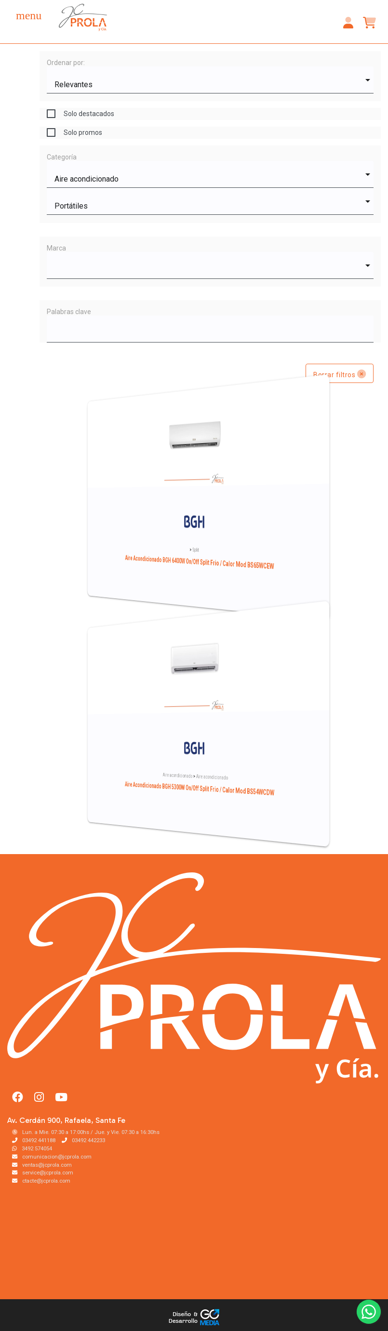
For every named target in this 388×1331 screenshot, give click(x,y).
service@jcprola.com (42, 1173)
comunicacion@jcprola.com (52, 1157)
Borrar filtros (339, 373)
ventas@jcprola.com (42, 1165)
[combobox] (210, 79)
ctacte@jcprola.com (41, 1181)
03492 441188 (33, 1140)
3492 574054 (32, 1149)
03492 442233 (83, 1140)
